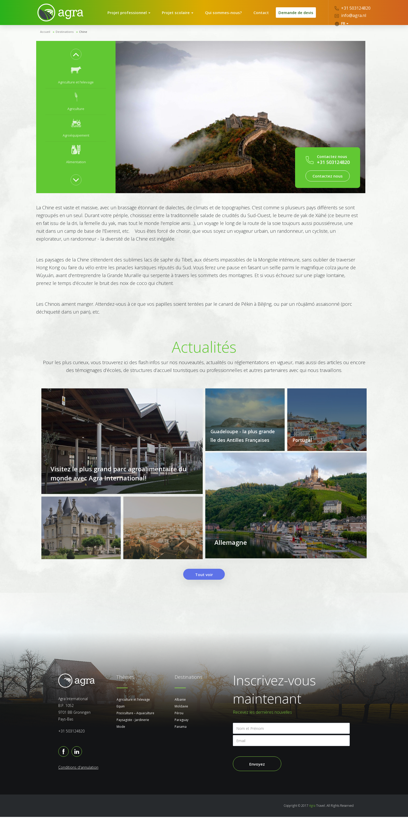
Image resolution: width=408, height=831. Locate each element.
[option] (75, 82)
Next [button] (76, 186)
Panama (181, 740)
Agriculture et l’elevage (133, 713)
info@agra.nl (350, 15)
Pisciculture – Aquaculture (135, 727)
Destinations (65, 38)
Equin (121, 720)
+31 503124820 (353, 8)
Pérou (179, 727)
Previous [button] (76, 61)
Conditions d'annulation (78, 781)
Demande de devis (294, 16)
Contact (259, 16)
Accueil (45, 38)
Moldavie (181, 720)
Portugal (302, 447)
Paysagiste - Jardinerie (133, 734)
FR (341, 23)
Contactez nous (328, 182)
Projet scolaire (180, 16)
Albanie (180, 713)
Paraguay (181, 734)
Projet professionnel (134, 16)
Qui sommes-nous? (224, 16)
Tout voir (204, 588)
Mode (121, 740)
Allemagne (230, 559)
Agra (312, 819)
